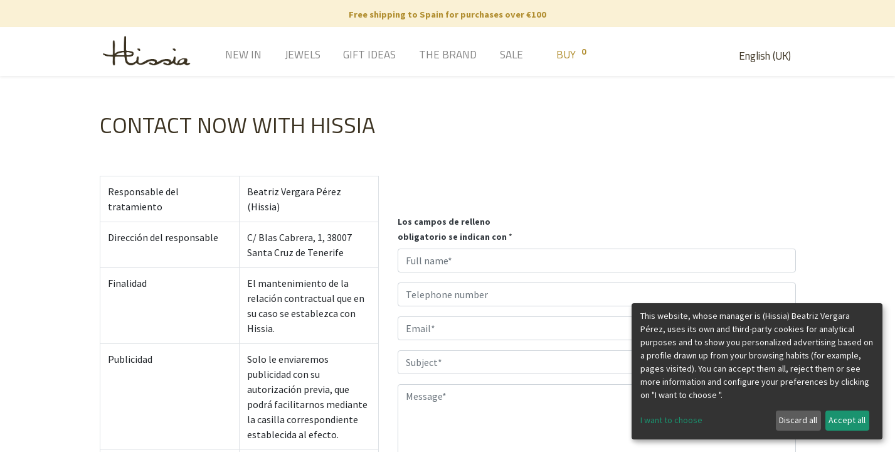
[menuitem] (225, 56)
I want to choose (671, 420)
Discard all (798, 420)
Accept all (847, 420)
